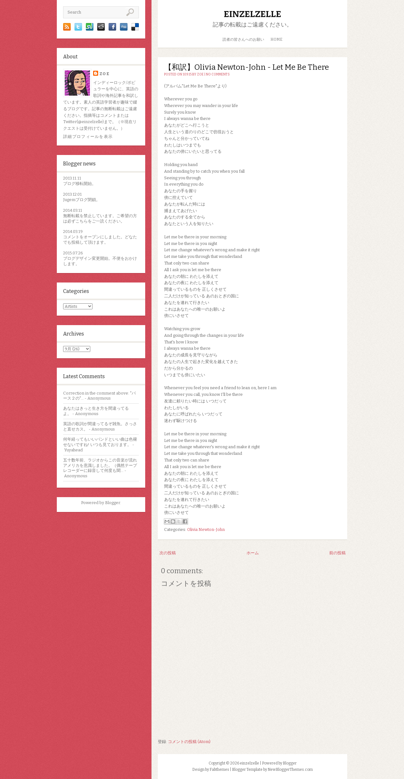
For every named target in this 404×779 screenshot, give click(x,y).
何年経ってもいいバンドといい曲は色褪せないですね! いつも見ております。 (100, 442)
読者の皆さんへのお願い (243, 39)
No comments (218, 74)
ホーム (253, 552)
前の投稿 (337, 552)
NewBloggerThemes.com (290, 769)
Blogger (112, 502)
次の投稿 (167, 552)
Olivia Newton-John (206, 529)
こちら (81, 221)
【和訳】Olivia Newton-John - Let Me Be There (246, 67)
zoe (104, 73)
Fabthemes (219, 769)
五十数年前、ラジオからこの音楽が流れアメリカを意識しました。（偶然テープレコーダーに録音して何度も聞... (100, 465)
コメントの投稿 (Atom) (189, 741)
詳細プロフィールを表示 (88, 136)
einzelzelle (252, 14)
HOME (276, 39)
